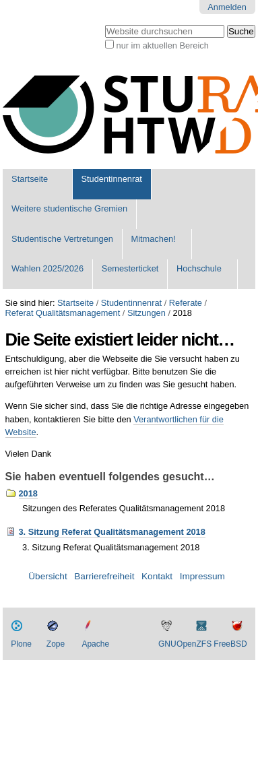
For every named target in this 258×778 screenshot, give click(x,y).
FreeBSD (230, 644)
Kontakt (156, 576)
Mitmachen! (153, 239)
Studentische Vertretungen (62, 239)
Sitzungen (146, 313)
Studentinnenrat (112, 179)
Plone (21, 644)
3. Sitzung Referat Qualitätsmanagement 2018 (112, 532)
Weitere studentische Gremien (69, 208)
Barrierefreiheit (104, 576)
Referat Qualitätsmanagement (63, 313)
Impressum (202, 576)
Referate (185, 303)
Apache (95, 644)
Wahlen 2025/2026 (47, 268)
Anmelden (227, 7)
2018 (28, 493)
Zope (55, 644)
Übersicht (47, 576)
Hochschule (199, 268)
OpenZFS (194, 644)
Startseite (29, 179)
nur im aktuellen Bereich (163, 45)
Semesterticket (130, 268)
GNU (167, 644)
